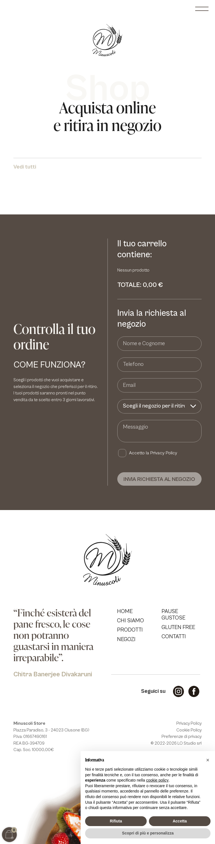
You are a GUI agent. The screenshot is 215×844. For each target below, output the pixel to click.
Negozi (126, 639)
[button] (207, 760)
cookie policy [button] (157, 780)
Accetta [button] (180, 821)
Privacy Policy (163, 452)
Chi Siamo (130, 621)
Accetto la (153, 453)
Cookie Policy (189, 730)
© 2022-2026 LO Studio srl (176, 743)
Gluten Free (178, 627)
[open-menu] (202, 9)
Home (125, 611)
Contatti (174, 636)
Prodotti (130, 630)
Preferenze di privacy (182, 736)
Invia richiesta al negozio (159, 479)
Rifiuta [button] (116, 821)
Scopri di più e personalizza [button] (148, 833)
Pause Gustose (173, 614)
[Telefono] (159, 364)
